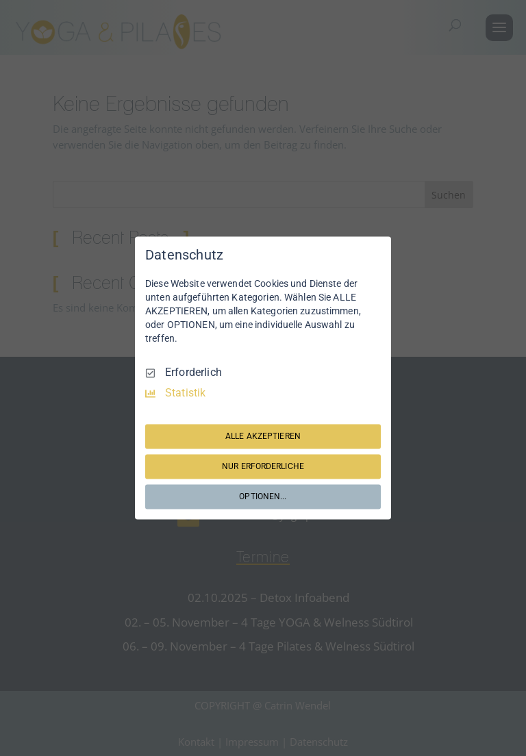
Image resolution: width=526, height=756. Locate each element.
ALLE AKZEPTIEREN (263, 436)
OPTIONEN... (262, 496)
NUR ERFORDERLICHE (263, 466)
